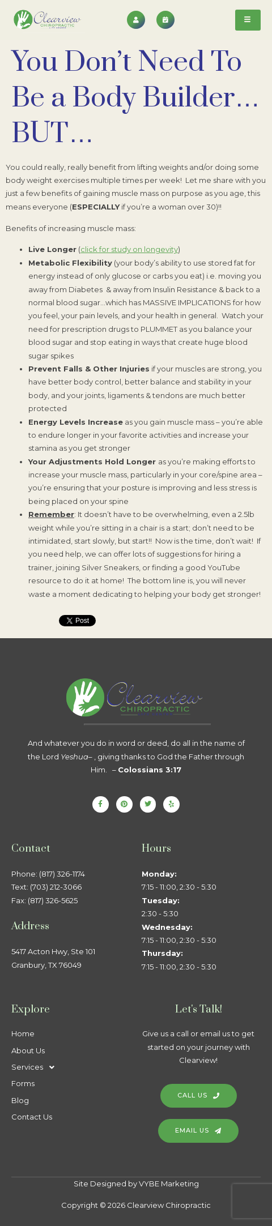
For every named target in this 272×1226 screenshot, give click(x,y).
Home (23, 1033)
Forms (23, 1083)
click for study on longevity (129, 249)
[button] (70, 1067)
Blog (20, 1100)
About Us (28, 1050)
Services (36, 1067)
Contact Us (31, 1116)
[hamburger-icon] (248, 20)
